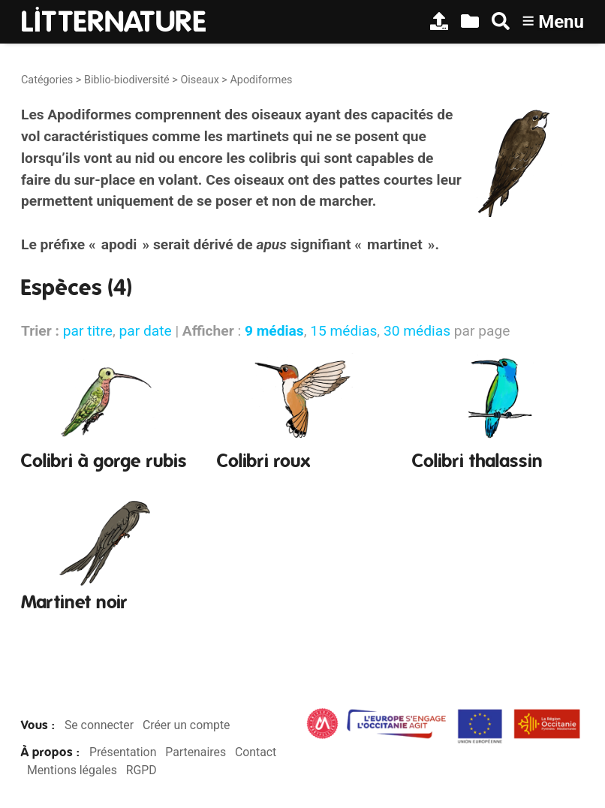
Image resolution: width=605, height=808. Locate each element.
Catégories (47, 80)
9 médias (274, 330)
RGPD (141, 770)
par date (145, 330)
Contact (255, 752)
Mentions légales (72, 770)
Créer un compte (186, 725)
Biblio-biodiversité (127, 80)
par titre (88, 330)
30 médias (417, 330)
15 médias (343, 330)
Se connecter (99, 725)
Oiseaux (199, 80)
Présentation (122, 752)
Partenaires (195, 752)
